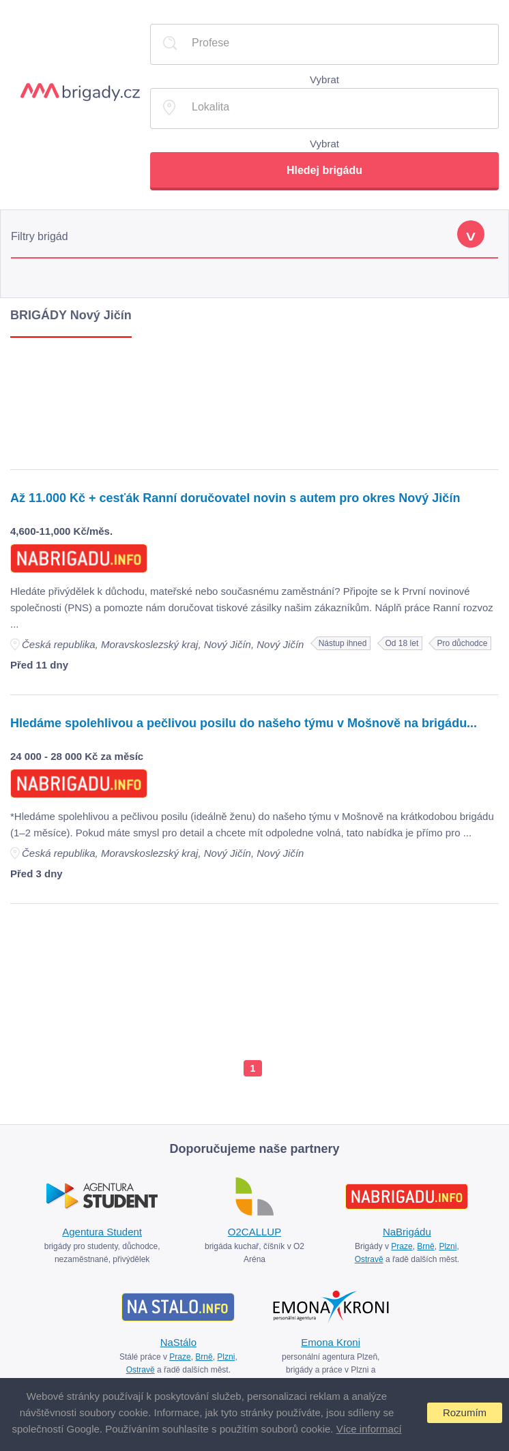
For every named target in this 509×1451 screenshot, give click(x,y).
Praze (401, 1246)
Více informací (369, 1429)
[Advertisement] (254, 400)
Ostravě (369, 1259)
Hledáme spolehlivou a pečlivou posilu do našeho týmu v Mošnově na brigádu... (243, 723)
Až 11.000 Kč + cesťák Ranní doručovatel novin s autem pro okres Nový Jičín (235, 498)
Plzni (447, 1246)
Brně (425, 1246)
